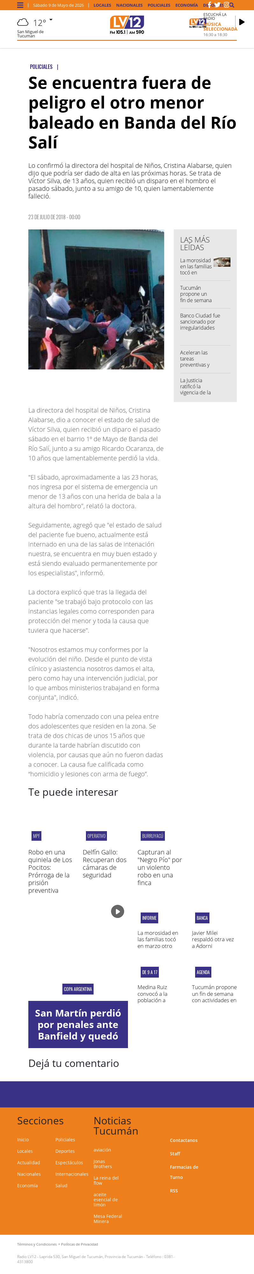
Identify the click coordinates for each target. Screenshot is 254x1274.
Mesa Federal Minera (108, 1218)
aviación (102, 1150)
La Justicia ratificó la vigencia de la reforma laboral (195, 392)
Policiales (159, 5)
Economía (186, 5)
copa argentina (78, 989)
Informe (149, 918)
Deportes (65, 1151)
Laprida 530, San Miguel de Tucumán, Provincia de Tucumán (91, 1256)
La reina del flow (106, 1180)
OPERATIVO (96, 835)
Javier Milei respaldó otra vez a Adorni (213, 939)
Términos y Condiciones (37, 1244)
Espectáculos (69, 1162)
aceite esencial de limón (106, 1199)
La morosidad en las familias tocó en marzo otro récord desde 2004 (196, 275)
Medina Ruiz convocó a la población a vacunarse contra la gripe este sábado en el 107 (159, 1003)
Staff (175, 1154)
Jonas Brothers (103, 1163)
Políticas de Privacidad (79, 1244)
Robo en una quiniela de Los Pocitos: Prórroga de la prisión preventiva (50, 871)
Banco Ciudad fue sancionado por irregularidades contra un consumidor (200, 328)
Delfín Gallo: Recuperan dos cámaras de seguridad (104, 863)
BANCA (202, 918)
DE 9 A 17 (149, 972)
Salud (61, 1185)
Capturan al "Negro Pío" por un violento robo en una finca (160, 867)
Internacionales (71, 1174)
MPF (36, 835)
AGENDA (203, 972)
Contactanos (184, 1140)
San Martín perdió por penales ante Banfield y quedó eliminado (78, 1030)
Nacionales (129, 5)
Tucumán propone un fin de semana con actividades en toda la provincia (214, 996)
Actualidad (28, 1162)
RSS (174, 1191)
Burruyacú (152, 835)
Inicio (23, 1139)
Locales (102, 5)
